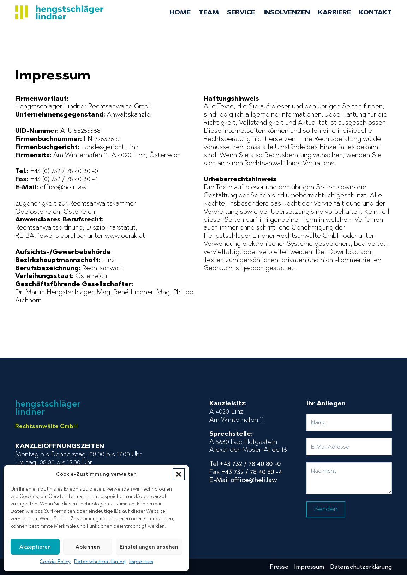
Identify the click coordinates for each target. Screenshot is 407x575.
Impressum (141, 562)
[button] (178, 474)
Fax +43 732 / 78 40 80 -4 (245, 472)
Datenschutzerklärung (100, 562)
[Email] (349, 446)
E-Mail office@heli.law (243, 480)
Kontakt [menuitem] (375, 12)
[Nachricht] (349, 478)
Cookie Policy (55, 562)
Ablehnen (88, 547)
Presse (279, 566)
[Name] (349, 422)
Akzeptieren (35, 547)
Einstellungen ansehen (149, 547)
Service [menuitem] (241, 12)
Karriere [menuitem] (334, 12)
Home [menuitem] (180, 12)
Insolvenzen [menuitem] (286, 12)
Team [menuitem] (209, 12)
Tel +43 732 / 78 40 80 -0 (245, 464)
